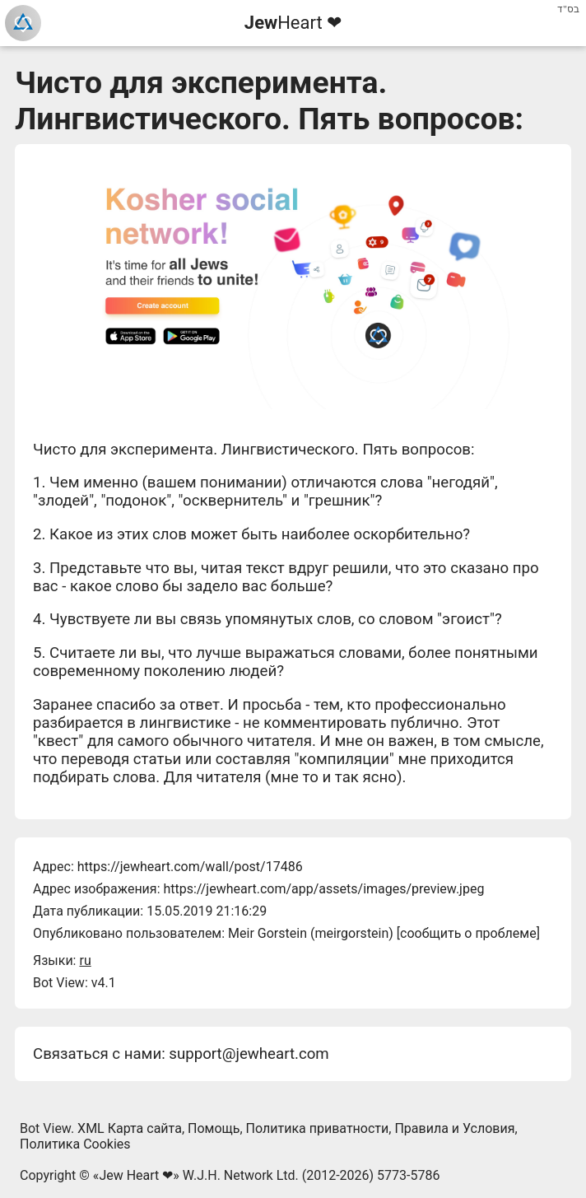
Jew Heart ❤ (136, 1175)
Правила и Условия (454, 1128)
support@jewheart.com (248, 1054)
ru (85, 960)
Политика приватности (317, 1128)
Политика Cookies (75, 1144)
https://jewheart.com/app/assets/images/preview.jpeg (323, 889)
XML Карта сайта (129, 1128)
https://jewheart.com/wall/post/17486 (190, 866)
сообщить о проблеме (468, 933)
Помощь (214, 1128)
